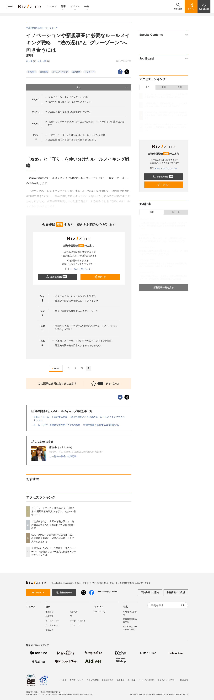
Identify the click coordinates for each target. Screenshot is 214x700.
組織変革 (49, 616)
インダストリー (52, 621)
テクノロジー (75, 625)
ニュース (51, 6)
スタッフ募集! (92, 680)
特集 (86, 6)
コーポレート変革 (77, 621)
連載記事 (49, 630)
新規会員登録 (56, 276)
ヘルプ (63, 680)
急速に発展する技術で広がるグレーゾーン (69, 111)
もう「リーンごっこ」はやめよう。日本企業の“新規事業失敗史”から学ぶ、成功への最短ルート (53, 511)
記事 (63, 6)
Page (35, 99)
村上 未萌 (42, 61)
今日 (148, 87)
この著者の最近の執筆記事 (62, 456)
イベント (75, 6)
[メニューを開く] (10, 6)
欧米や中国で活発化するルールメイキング (69, 101)
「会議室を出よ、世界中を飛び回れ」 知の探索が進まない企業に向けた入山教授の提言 (52, 524)
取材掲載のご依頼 (176, 592)
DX (71, 616)
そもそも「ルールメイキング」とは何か (68, 97)
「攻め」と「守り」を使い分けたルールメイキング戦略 (76, 135)
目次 (102, 87)
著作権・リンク (76, 680)
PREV (55, 368)
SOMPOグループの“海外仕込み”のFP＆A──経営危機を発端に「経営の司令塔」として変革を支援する (53, 538)
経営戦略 (74, 612)
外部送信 (184, 680)
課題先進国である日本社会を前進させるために (72, 139)
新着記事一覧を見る (163, 287)
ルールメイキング (60, 72)
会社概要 (131, 680)
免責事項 (120, 680)
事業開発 (32, 72)
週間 (164, 87)
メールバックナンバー (78, 269)
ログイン (100, 276)
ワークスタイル (52, 625)
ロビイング (89, 72)
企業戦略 (44, 72)
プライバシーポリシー (167, 680)
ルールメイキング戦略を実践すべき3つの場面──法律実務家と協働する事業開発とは (76, 425)
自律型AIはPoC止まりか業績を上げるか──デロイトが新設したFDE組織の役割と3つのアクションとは (53, 551)
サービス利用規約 (146, 680)
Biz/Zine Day (99, 612)
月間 (180, 87)
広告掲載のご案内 (150, 592)
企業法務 (76, 72)
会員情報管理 (107, 680)
